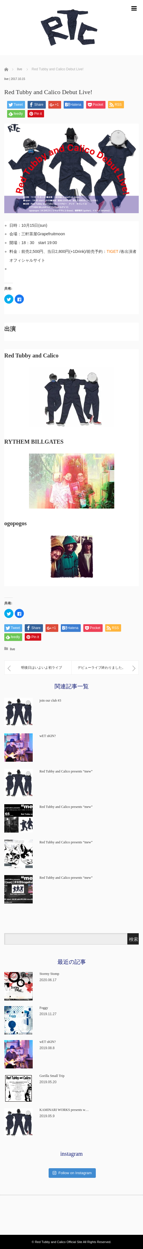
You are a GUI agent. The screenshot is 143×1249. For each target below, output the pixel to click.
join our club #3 (50, 700)
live (6, 79)
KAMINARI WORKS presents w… (64, 1110)
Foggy (44, 1008)
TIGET (112, 251)
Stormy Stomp (49, 974)
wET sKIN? (48, 736)
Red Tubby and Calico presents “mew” (66, 771)
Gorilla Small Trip (52, 1076)
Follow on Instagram (72, 1173)
